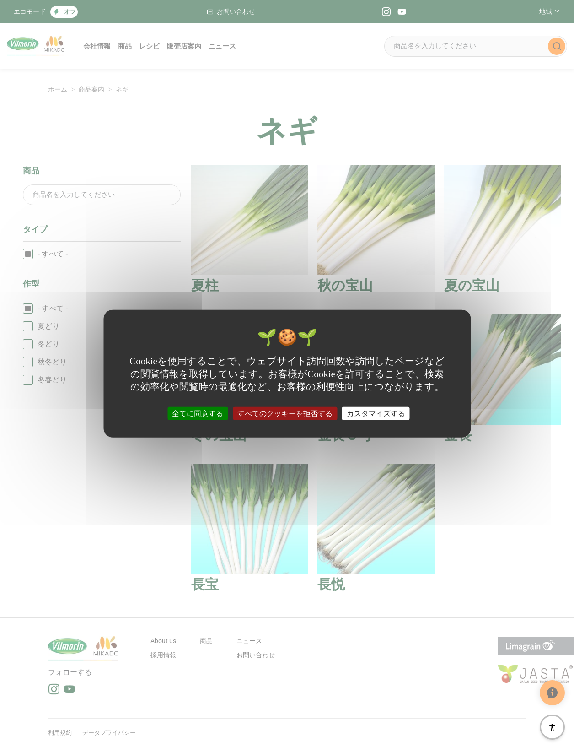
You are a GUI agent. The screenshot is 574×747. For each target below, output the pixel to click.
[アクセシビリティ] (552, 727)
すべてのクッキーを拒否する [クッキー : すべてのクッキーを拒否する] (285, 413)
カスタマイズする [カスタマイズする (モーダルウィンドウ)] (376, 413)
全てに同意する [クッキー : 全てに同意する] (197, 413)
